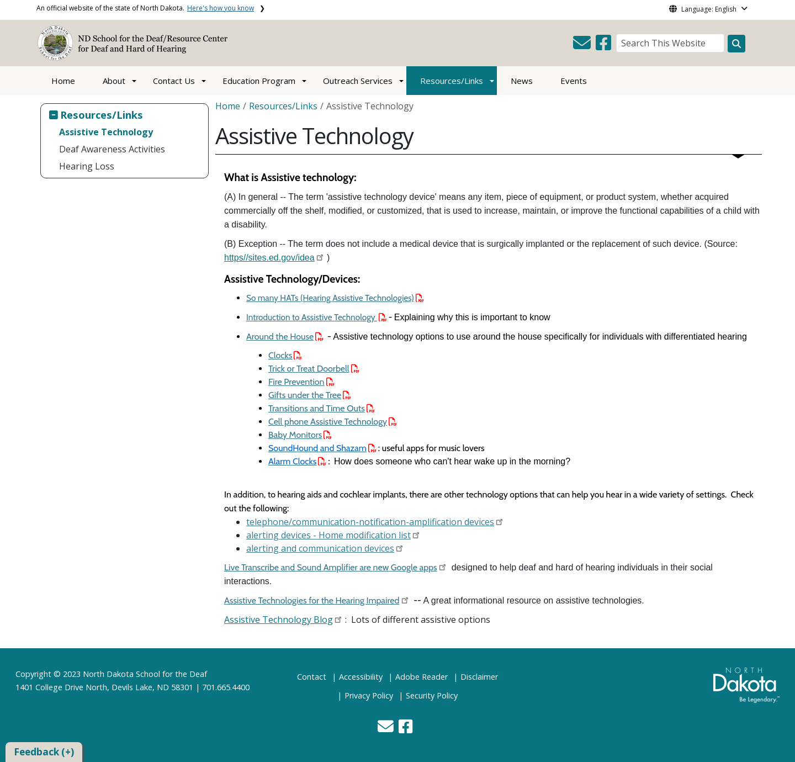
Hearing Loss (86, 166)
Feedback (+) (44, 751)
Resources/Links (451, 80)
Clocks (285, 355)
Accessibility (361, 676)
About (114, 80)
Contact (311, 676)
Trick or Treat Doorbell (313, 368)
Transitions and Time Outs (321, 408)
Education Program (258, 80)
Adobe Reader (421, 676)
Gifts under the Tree (309, 395)
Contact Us (174, 80)
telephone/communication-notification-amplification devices (370, 522)
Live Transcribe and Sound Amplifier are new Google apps (330, 567)
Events (573, 80)
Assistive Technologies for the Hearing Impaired (311, 600)
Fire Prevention (301, 382)
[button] (583, 46)
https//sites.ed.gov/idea (269, 257)
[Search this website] (736, 43)
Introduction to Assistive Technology (316, 317)
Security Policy (432, 695)
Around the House (285, 336)
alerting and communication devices (320, 548)
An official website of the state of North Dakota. (145, 8)
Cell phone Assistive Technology (332, 421)
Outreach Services (358, 80)
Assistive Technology (106, 132)
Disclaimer (479, 676)
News (522, 80)
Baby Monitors (300, 435)
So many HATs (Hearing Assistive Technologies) (335, 298)
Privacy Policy (368, 695)
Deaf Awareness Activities (112, 149)
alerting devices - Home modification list (328, 535)
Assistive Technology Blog (278, 619)
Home (63, 80)
